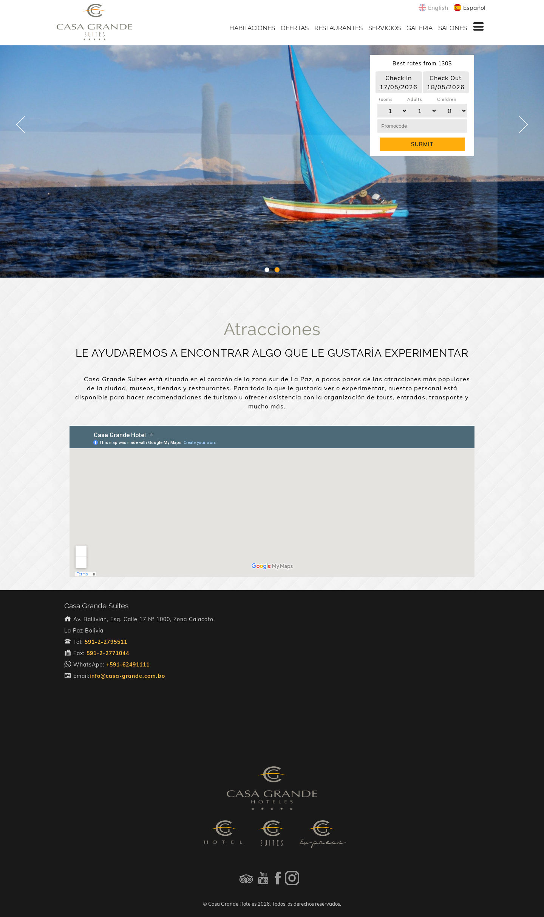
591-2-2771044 (108, 653)
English (437, 7)
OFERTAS (295, 28)
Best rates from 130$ (422, 63)
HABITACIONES (252, 28)
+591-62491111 (128, 664)
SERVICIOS (384, 28)
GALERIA (419, 28)
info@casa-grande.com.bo (127, 676)
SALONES (452, 28)
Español (473, 7)
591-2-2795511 (106, 642)
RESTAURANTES (338, 28)
